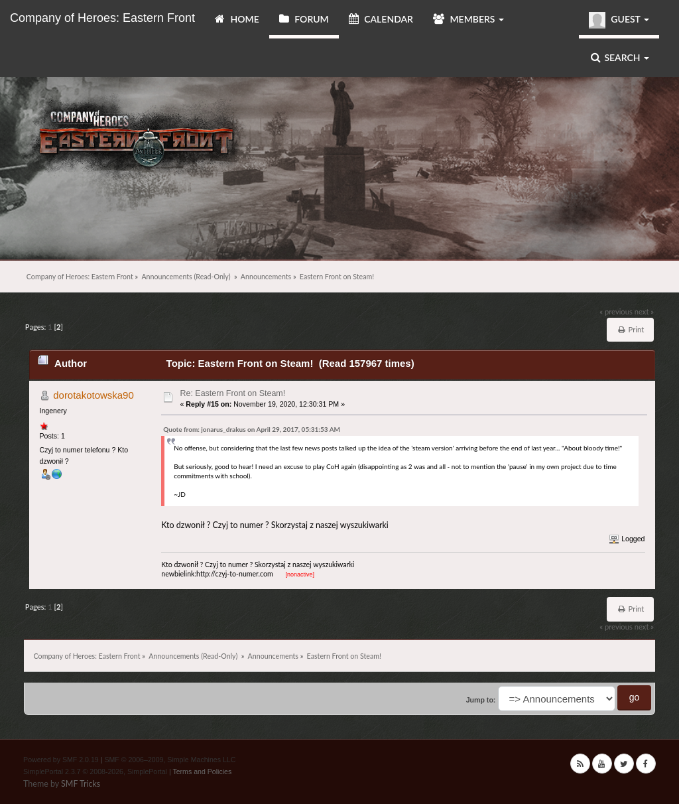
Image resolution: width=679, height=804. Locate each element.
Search (620, 57)
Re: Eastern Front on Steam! (233, 393)
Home (237, 19)
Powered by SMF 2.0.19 (61, 760)
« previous (616, 311)
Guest (619, 20)
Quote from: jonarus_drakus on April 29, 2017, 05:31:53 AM (251, 429)
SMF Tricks (80, 784)
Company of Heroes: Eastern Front (102, 18)
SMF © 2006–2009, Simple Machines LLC (169, 760)
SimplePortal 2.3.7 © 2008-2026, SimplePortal (95, 771)
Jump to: (481, 700)
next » (644, 311)
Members (468, 19)
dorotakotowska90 (93, 395)
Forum (304, 19)
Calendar (381, 19)
